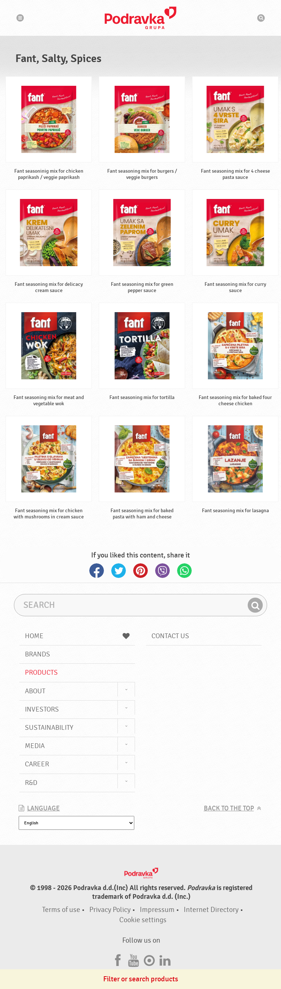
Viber (162, 570)
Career (37, 764)
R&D (31, 783)
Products (41, 672)
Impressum (157, 909)
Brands (37, 654)
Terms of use (61, 909)
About (35, 691)
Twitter (118, 570)
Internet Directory (211, 909)
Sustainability (49, 728)
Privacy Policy (110, 909)
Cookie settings (142, 920)
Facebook (96, 570)
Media (35, 746)
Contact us (170, 636)
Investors (42, 709)
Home (77, 636)
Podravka (140, 18)
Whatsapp (184, 570)
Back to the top (229, 808)
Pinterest (140, 570)
